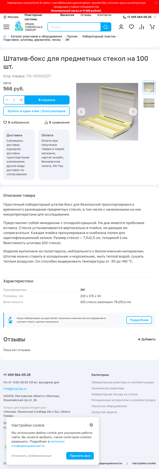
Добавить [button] (147, 339)
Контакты (104, 15)
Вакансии (67, 15)
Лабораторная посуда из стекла (114, 394)
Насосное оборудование (109, 406)
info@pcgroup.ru (15, 388)
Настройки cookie (144, 463)
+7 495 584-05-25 (139, 17)
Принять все (80, 455)
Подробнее (139, 320)
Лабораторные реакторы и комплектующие (122, 382)
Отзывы (86, 15)
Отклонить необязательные (31, 455)
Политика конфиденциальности (101, 463)
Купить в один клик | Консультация (36, 111)
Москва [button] (10, 17)
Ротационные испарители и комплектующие (123, 400)
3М (82, 289)
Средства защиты (104, 412)
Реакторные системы (33, 17)
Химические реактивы (107, 388)
